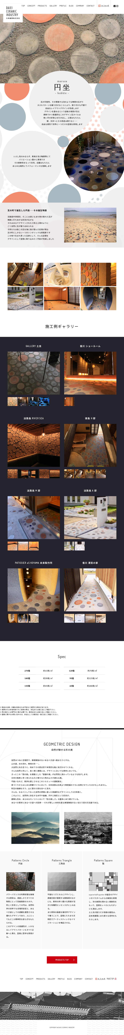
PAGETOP (110, 979)
